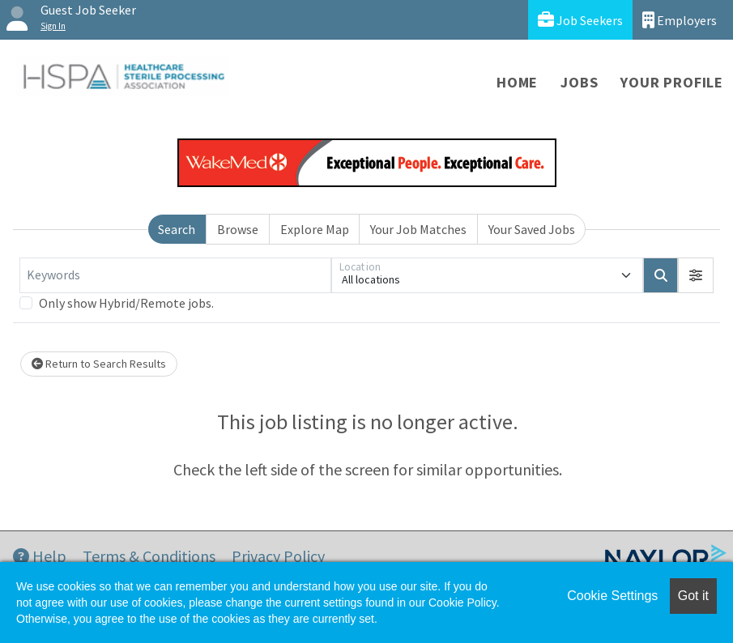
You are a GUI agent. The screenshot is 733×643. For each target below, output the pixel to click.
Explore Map (314, 229)
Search (176, 229)
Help (39, 556)
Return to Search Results (99, 363)
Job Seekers (580, 20)
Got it (693, 596)
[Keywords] (175, 275)
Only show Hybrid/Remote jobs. (126, 303)
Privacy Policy (278, 556)
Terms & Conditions (149, 556)
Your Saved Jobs (531, 229)
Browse (237, 229)
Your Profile (671, 82)
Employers (679, 20)
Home (517, 82)
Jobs (579, 82)
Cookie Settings (612, 596)
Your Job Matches (418, 229)
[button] (696, 275)
